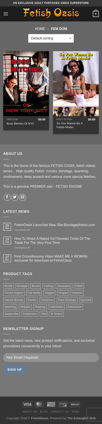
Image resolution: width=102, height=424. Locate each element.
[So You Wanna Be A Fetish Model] (76, 83)
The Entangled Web (81, 418)
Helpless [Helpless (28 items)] (77, 292)
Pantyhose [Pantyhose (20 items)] (47, 299)
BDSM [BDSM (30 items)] (8, 286)
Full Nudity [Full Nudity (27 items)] (34, 292)
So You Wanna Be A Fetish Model (70, 125)
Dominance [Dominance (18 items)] (64, 286)
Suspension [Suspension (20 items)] (29, 313)
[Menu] (5, 14)
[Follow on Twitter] (14, 197)
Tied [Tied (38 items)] (43, 313)
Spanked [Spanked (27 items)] (85, 299)
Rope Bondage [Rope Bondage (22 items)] (67, 299)
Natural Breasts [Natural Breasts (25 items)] (13, 299)
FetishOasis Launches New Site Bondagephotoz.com (54, 225)
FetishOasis (40, 418)
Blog (44, 411)
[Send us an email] (22, 197)
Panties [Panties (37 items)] (32, 299)
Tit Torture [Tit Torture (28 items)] (56, 313)
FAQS (75, 411)
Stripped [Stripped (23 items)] (25, 306)
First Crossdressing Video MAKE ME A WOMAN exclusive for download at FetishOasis (50, 258)
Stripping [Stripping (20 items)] (39, 306)
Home (40, 29)
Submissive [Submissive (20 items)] (75, 306)
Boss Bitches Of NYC (20, 123)
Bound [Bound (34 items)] (36, 286)
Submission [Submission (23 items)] (56, 306)
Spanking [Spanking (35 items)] (10, 306)
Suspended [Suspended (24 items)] (11, 313)
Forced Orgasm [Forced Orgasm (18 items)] (14, 292)
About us (30, 411)
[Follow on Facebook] (7, 197)
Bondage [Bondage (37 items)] (21, 286)
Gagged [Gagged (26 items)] (50, 292)
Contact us (60, 411)
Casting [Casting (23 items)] (48, 286)
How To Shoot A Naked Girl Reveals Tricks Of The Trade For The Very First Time (52, 240)
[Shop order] (51, 38)
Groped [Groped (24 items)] (63, 292)
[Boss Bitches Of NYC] (26, 83)
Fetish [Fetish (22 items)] (79, 286)
